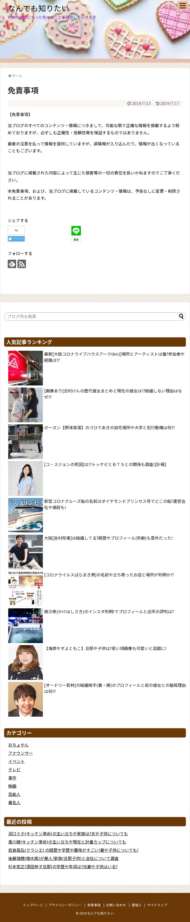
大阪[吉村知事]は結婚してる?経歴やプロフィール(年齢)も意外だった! (108, 538)
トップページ (33, 904)
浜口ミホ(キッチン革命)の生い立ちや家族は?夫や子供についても (68, 833)
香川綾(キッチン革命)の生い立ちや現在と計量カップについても (67, 842)
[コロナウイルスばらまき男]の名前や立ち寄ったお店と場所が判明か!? (109, 575)
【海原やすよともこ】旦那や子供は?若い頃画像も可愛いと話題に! (105, 648)
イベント (16, 761)
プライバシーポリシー (65, 904)
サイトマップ (157, 904)
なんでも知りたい (38, 8)
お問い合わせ (116, 904)
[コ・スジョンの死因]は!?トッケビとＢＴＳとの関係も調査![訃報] (105, 464)
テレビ (14, 769)
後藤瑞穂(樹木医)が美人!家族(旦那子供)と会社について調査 (63, 858)
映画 (12, 786)
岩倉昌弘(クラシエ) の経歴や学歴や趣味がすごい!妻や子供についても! (73, 850)
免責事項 (94, 904)
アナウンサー (20, 753)
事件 (12, 778)
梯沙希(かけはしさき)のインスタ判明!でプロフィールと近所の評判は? (109, 611)
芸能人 (14, 794)
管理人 (137, 904)
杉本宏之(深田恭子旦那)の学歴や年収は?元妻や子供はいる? (63, 866)
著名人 (14, 802)
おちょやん (18, 745)
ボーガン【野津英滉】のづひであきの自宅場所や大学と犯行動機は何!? (109, 427)
